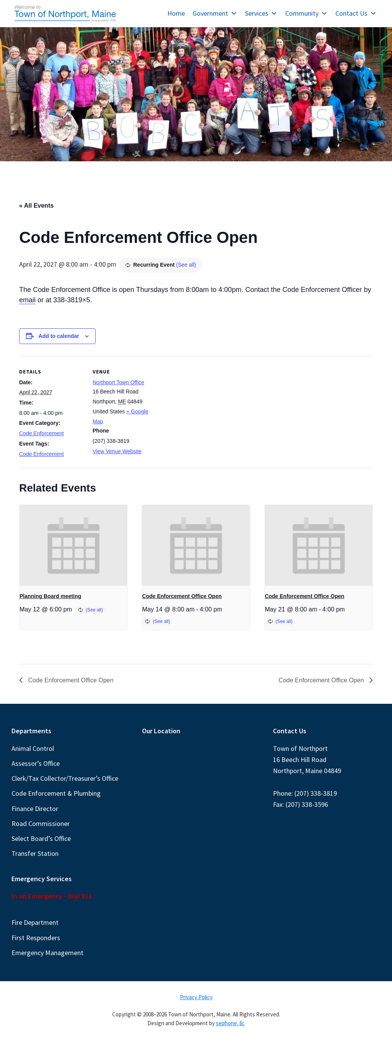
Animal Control (32, 748)
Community (306, 13)
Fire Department (35, 922)
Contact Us (356, 13)
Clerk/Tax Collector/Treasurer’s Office (64, 778)
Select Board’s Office (41, 838)
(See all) (186, 265)
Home (176, 13)
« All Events (36, 205)
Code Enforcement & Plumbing (56, 793)
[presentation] (73, 545)
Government (215, 13)
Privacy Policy (196, 997)
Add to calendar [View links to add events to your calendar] (59, 336)
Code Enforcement (41, 433)
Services (261, 13)
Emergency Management (47, 952)
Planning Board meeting (50, 596)
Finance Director (34, 808)
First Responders (35, 937)
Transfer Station (35, 853)
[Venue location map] (206, 409)
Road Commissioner (40, 823)
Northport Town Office (118, 382)
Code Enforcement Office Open (182, 596)
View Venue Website (117, 451)
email (27, 300)
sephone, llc (230, 1023)
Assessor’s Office (35, 763)
